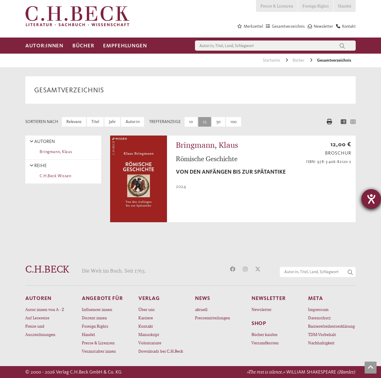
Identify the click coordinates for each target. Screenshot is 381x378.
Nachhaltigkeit (321, 342)
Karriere (145, 317)
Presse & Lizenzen (276, 5)
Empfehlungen (125, 45)
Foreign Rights (315, 5)
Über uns (146, 309)
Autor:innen (44, 45)
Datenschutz (319, 317)
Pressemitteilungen (212, 317)
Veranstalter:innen (99, 351)
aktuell (201, 309)
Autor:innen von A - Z (44, 309)
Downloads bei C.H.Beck (160, 351)
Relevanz (74, 121)
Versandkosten (265, 342)
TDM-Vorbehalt (322, 334)
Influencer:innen (97, 309)
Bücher (83, 45)
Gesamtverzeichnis (334, 60)
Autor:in (133, 121)
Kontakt (145, 326)
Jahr (112, 121)
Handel (344, 5)
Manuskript (148, 334)
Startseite (272, 60)
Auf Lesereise (37, 317)
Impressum (318, 309)
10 (191, 121)
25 (205, 121)
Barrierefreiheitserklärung (331, 326)
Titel (95, 121)
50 (218, 121)
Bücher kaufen (264, 334)
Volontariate (149, 342)
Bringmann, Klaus (55, 151)
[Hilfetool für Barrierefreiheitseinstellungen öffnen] (371, 199)
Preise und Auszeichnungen (40, 330)
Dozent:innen (94, 317)
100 (233, 121)
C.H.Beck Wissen (54, 175)
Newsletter (261, 309)
